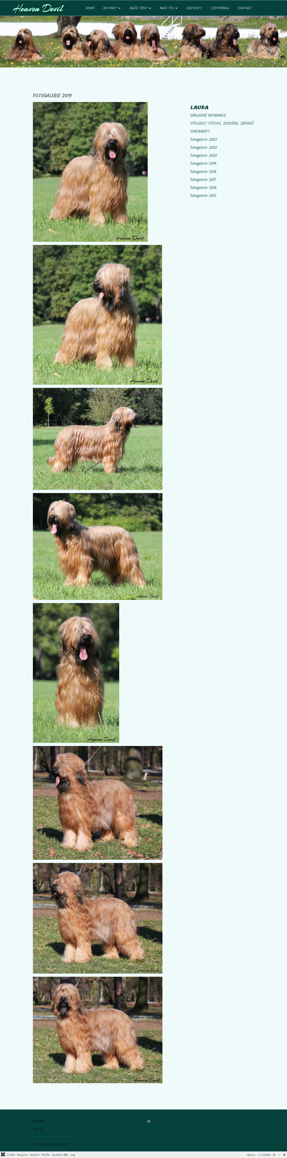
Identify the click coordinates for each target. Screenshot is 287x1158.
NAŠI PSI (167, 8)
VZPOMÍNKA (220, 8)
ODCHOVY (194, 8)
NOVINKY (110, 8)
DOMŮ (90, 8)
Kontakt (245, 8)
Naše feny (138, 8)
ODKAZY (38, 1130)
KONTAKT (38, 1121)
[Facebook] (148, 1121)
